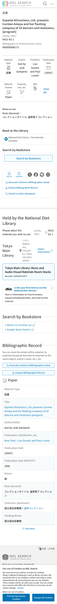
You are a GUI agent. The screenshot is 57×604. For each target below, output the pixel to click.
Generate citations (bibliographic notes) (27, 182)
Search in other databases (20, 193)
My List (9, 174)
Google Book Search (20, 329)
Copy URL (19, 174)
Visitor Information (46, 250)
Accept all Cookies (43, 597)
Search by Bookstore (28, 158)
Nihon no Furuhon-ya (21, 325)
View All (46, 90)
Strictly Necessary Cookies (16, 597)
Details (20, 587)
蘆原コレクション (33, 508)
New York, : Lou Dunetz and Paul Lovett (27, 440)
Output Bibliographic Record (21, 187)
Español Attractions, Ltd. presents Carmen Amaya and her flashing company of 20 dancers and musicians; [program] (28, 411)
